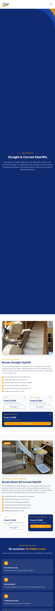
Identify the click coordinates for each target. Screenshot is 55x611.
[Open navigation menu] (51, 4)
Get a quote (14, 407)
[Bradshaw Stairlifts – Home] (6, 4)
